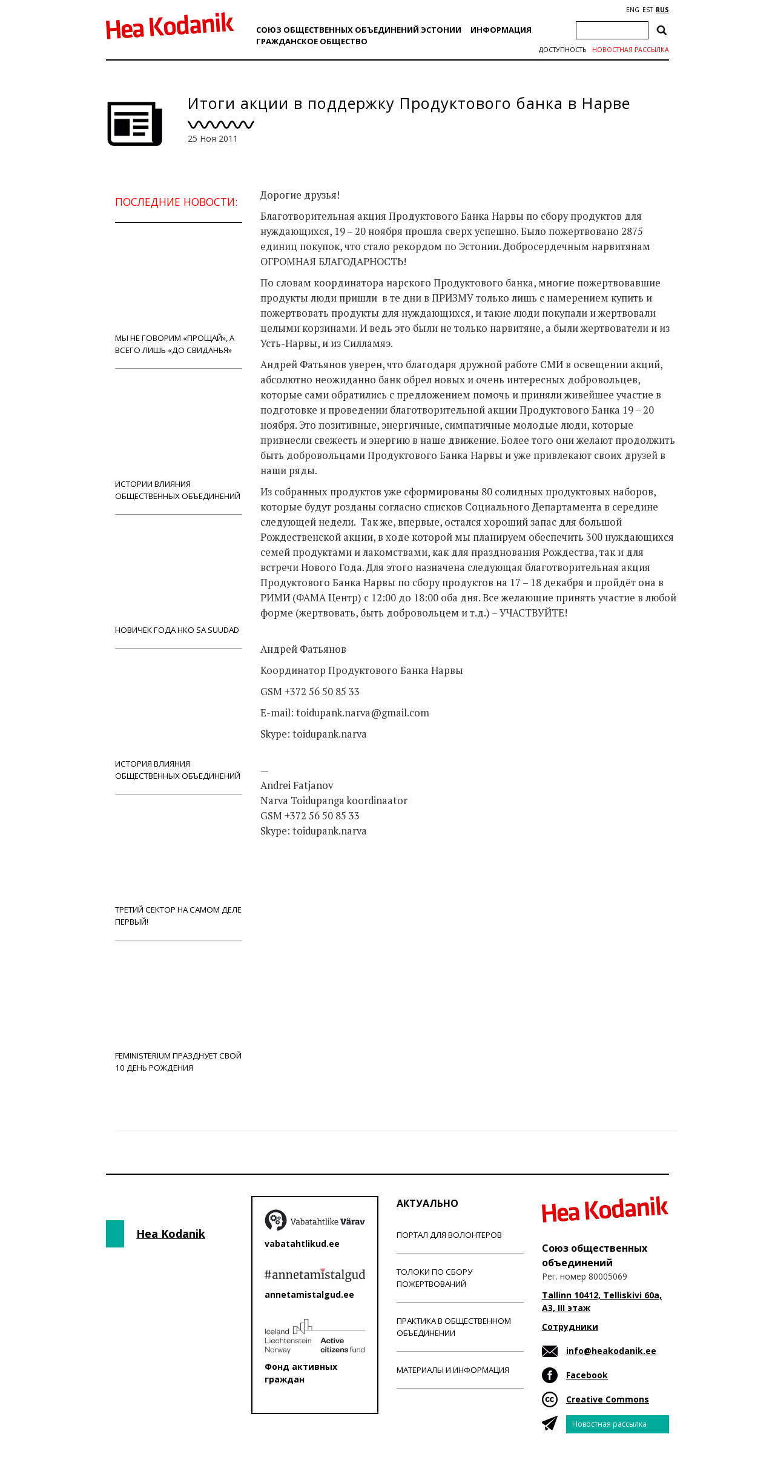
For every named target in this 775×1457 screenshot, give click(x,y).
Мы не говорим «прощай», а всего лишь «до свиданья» (178, 295)
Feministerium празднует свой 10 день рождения (178, 1013)
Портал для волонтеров (449, 1234)
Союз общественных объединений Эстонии (358, 29)
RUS (662, 9)
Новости (293, 878)
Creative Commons (607, 1399)
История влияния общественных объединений (178, 721)
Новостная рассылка (630, 49)
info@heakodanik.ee (611, 1350)
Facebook (587, 1375)
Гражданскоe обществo (312, 41)
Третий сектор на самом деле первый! (178, 867)
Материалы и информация (453, 1369)
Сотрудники (570, 1326)
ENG (632, 9)
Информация (501, 29)
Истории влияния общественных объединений (178, 441)
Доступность (562, 49)
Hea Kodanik (170, 1233)
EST (647, 9)
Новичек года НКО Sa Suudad (178, 581)
